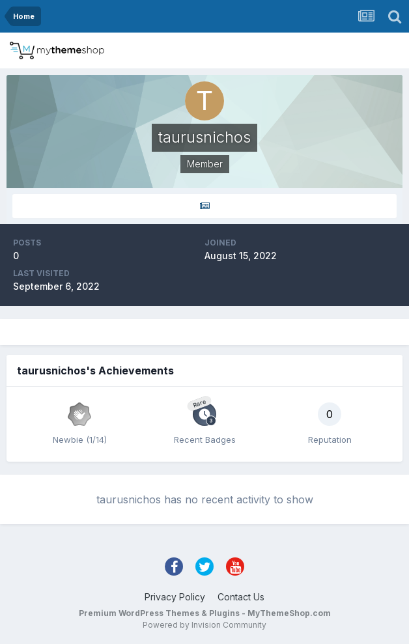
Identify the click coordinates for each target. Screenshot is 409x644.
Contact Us (241, 596)
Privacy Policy (175, 596)
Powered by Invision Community (204, 625)
